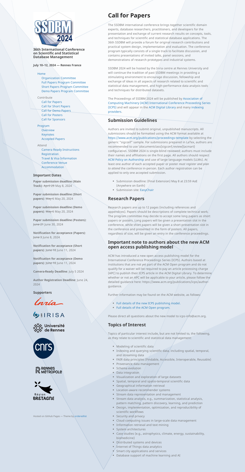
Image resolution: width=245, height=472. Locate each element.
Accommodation (53, 167)
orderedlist (81, 416)
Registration (50, 154)
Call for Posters (52, 115)
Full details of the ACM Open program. (143, 307)
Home (41, 74)
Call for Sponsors (53, 119)
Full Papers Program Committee (64, 82)
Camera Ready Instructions (60, 150)
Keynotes (48, 134)
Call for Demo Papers (56, 110)
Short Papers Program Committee (65, 87)
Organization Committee (59, 78)
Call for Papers (52, 102)
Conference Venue (54, 163)
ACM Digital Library (162, 107)
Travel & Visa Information (59, 158)
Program (43, 126)
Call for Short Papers (56, 106)
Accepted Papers (53, 139)
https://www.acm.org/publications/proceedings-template (148, 138)
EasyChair (147, 190)
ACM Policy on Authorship (126, 159)
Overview (48, 130)
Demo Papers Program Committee (65, 91)
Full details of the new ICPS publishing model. (148, 303)
